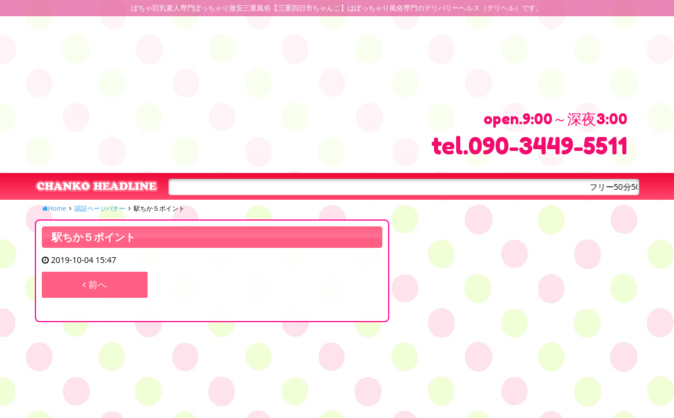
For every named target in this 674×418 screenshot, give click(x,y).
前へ (95, 284)
